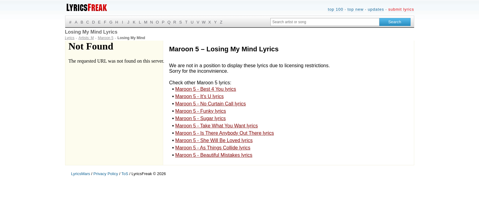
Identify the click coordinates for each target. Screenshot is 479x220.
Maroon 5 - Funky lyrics (200, 111)
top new (355, 9)
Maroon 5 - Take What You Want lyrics (216, 125)
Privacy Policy (105, 173)
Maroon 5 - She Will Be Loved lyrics (214, 140)
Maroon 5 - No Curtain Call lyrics (210, 103)
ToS (124, 173)
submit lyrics (401, 9)
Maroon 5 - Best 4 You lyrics (205, 89)
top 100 (335, 9)
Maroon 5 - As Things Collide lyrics (212, 147)
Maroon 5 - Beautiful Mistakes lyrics (214, 155)
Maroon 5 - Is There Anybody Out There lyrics (224, 133)
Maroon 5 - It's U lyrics (199, 96)
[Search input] (324, 22)
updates (376, 9)
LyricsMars (80, 173)
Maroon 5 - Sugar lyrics (200, 118)
